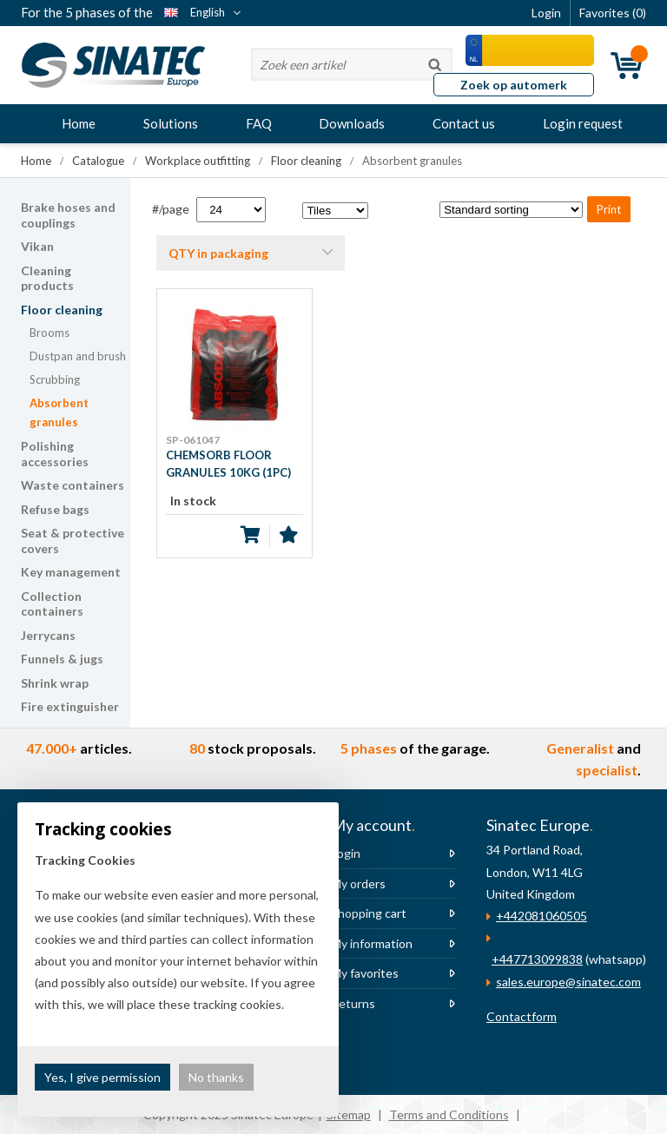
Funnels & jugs (62, 658)
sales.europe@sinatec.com (568, 981)
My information (372, 943)
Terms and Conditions (449, 1114)
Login (345, 853)
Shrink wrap (55, 683)
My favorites (365, 973)
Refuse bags (55, 509)
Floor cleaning (61, 309)
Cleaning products (47, 278)
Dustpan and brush (78, 356)
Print (609, 209)
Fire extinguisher (70, 706)
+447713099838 (537, 959)
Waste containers (72, 485)
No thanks (216, 1077)
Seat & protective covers (72, 540)
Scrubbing (55, 379)
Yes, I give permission (102, 1077)
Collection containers (52, 604)
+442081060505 (541, 915)
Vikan (37, 246)
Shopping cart (368, 913)
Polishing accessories (55, 453)
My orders (358, 883)
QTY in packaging (218, 253)
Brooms (49, 333)
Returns (353, 1003)
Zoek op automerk (513, 84)
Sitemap (349, 1114)
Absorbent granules (59, 413)
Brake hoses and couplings (68, 215)
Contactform (521, 1016)
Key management (71, 571)
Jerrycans (48, 635)
